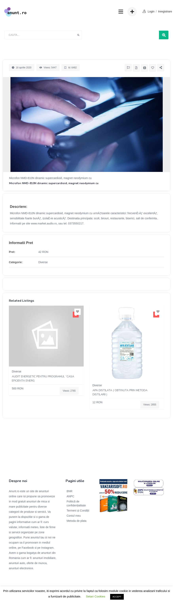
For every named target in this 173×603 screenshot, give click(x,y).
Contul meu (74, 515)
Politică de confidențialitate (76, 503)
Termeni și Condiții (78, 510)
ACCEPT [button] (116, 596)
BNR (70, 491)
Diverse (43, 262)
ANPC (70, 496)
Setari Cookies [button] (95, 596)
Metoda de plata (76, 520)
